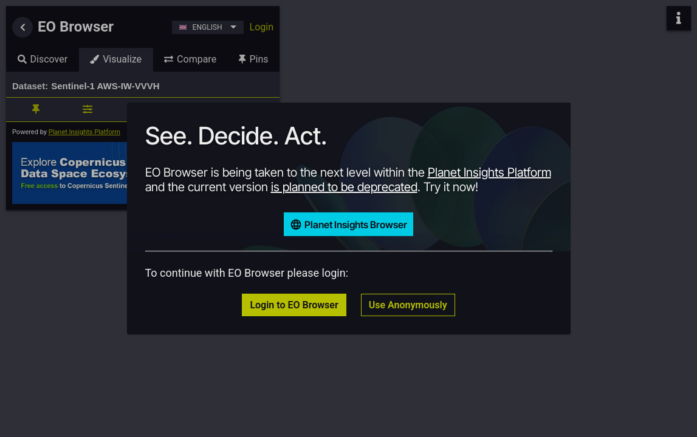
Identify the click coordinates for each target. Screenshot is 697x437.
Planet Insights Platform (489, 172)
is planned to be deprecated (344, 187)
